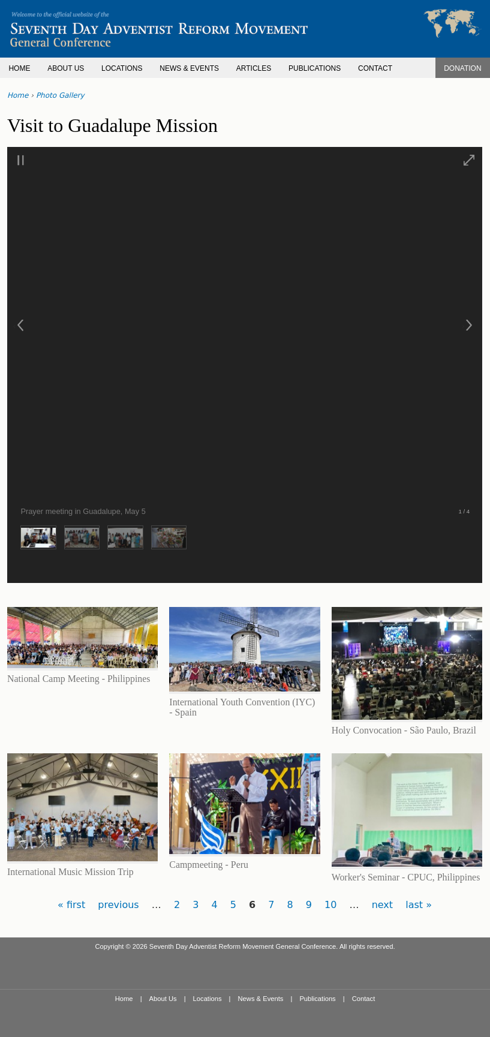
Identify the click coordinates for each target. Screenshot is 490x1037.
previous (118, 904)
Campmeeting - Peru (208, 864)
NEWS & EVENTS (189, 68)
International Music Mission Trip (70, 872)
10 (330, 904)
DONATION (462, 68)
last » (418, 904)
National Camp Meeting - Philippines (79, 679)
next (382, 904)
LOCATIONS (121, 68)
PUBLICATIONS (314, 68)
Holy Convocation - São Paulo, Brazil (404, 730)
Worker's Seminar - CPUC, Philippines (406, 877)
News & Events (261, 998)
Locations (207, 998)
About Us (163, 998)
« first (71, 904)
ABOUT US (65, 68)
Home (17, 95)
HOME (19, 68)
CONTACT (375, 68)
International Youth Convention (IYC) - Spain (242, 707)
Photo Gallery (60, 95)
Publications (317, 998)
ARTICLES (253, 68)
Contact (363, 998)
